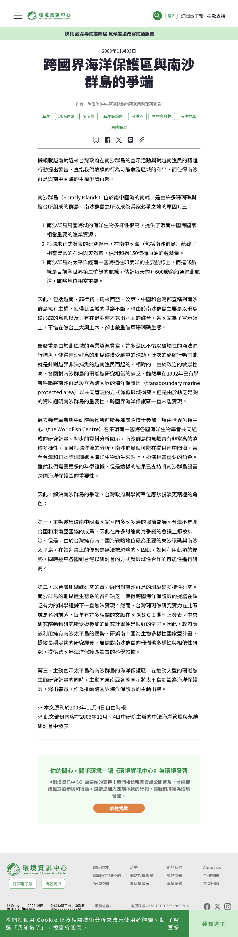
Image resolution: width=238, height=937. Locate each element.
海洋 (46, 116)
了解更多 (174, 923)
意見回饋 (211, 883)
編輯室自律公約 (107, 875)
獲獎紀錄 (174, 883)
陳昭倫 (89, 116)
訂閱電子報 (192, 15)
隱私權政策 (140, 883)
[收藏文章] (96, 140)
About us (212, 867)
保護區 (137, 116)
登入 (170, 16)
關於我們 (174, 867)
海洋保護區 (113, 116)
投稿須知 (101, 883)
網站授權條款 (142, 875)
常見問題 (174, 875)
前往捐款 (119, 808)
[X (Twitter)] (217, 906)
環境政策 (66, 116)
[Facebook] (207, 906)
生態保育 (119, 127)
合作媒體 (211, 875)
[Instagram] (227, 906)
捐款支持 (216, 15)
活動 (134, 867)
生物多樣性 (162, 116)
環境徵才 (101, 867)
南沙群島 (188, 116)
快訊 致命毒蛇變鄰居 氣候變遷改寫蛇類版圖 (113, 33)
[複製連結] (142, 140)
